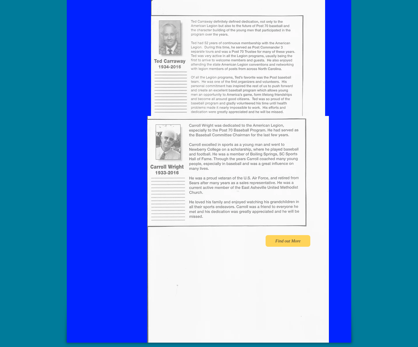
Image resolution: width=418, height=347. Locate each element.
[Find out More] (288, 241)
